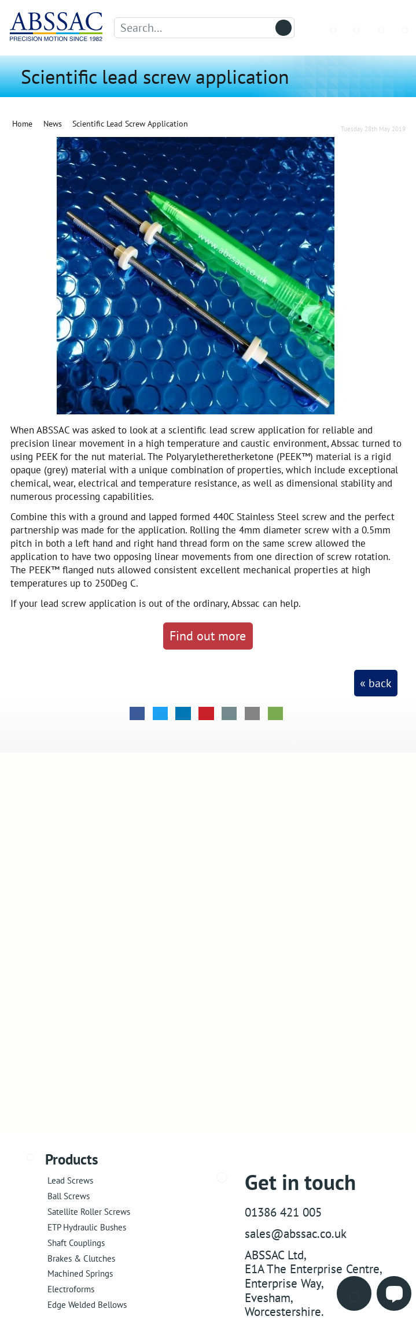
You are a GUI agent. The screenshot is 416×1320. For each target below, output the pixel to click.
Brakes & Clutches (81, 1258)
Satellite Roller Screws (88, 1211)
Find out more (208, 635)
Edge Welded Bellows (87, 1304)
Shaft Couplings (76, 1242)
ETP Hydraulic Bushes (86, 1227)
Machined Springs (80, 1273)
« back (376, 683)
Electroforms (70, 1289)
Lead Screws (70, 1180)
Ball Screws (68, 1196)
